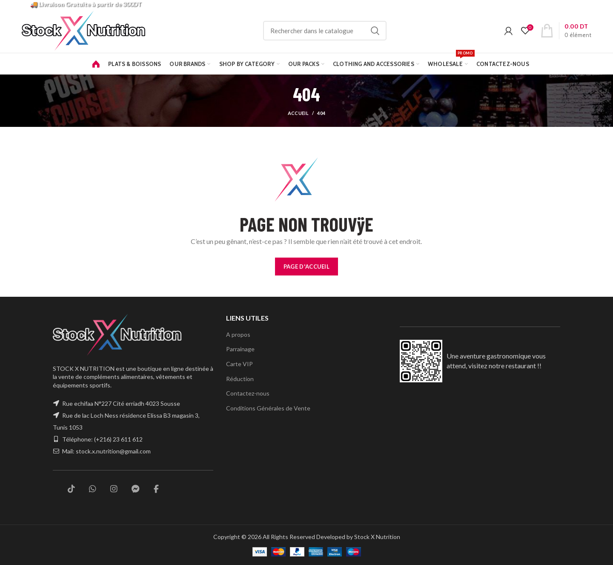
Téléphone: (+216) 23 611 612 (103, 439)
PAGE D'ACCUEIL (306, 266)
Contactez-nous (247, 393)
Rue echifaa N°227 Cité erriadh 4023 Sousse (122, 403)
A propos (237, 334)
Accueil (298, 113)
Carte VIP (239, 363)
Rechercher (385, 30)
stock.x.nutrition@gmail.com (114, 451)
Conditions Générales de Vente (267, 407)
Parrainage (240, 348)
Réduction (239, 378)
